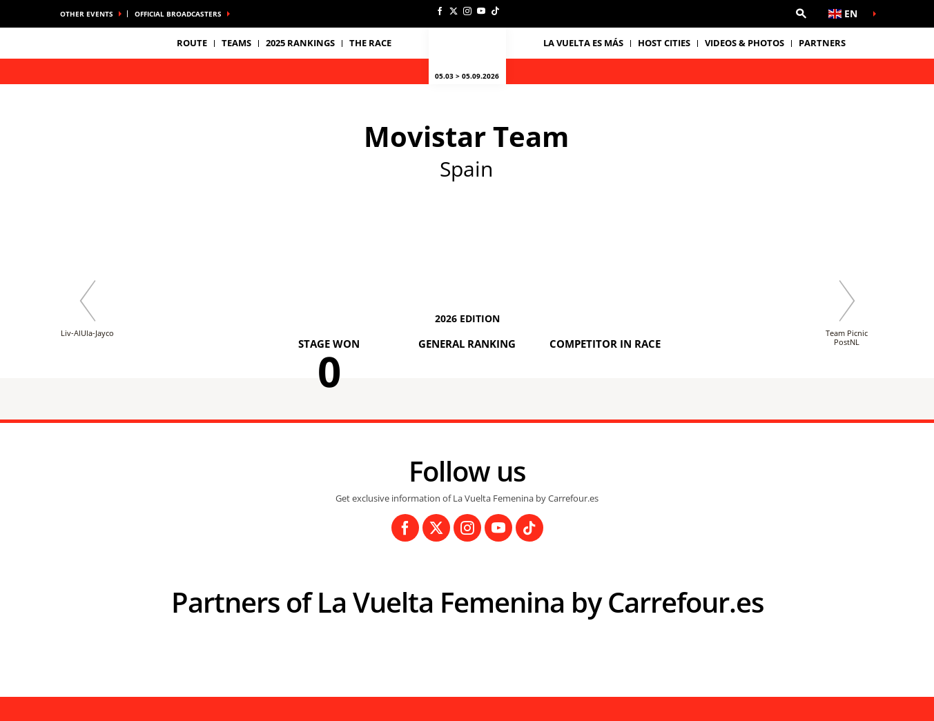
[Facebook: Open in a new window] (440, 11)
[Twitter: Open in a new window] (453, 11)
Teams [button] (236, 43)
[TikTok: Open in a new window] (495, 11)
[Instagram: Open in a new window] (467, 11)
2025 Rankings (300, 43)
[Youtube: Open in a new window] (481, 11)
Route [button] (192, 43)
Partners (822, 43)
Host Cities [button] (664, 43)
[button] (801, 14)
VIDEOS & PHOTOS (744, 43)
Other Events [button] (86, 14)
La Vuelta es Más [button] (583, 43)
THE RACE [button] (370, 43)
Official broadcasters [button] (178, 14)
